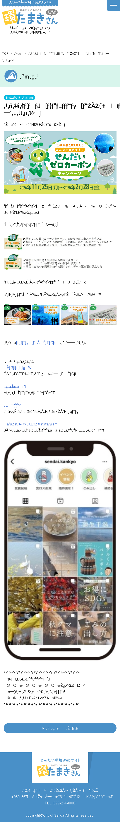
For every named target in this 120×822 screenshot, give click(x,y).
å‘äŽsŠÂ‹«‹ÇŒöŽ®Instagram (30, 424)
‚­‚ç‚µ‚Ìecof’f (15, 386)
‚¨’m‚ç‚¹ (18, 53)
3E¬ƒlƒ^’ (13, 405)
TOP (5, 53)
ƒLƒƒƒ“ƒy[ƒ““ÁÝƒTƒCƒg (36, 342)
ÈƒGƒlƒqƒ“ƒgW (18, 367)
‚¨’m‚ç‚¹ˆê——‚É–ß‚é (62, 728)
